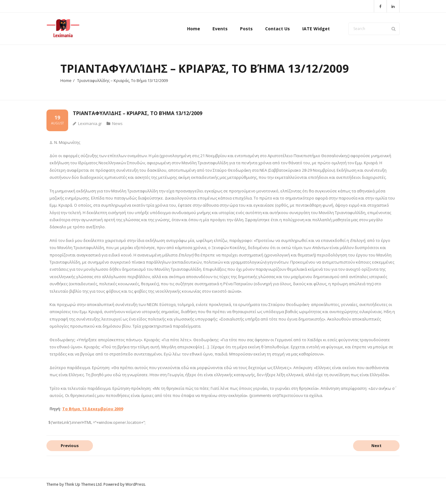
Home (66, 80)
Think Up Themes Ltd (83, 484)
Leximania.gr (90, 123)
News (117, 123)
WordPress (135, 484)
